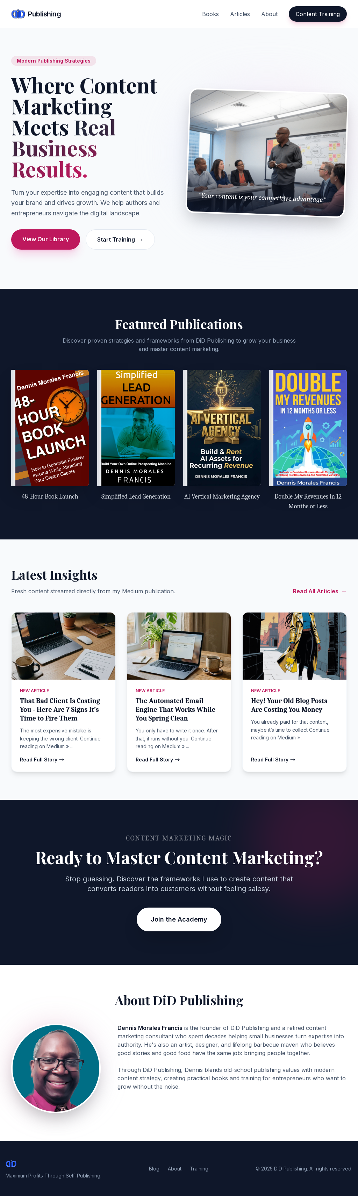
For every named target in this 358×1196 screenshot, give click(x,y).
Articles (240, 13)
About (269, 13)
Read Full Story (42, 759)
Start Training (120, 239)
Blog (154, 1169)
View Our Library (45, 239)
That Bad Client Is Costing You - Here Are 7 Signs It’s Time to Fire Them (60, 709)
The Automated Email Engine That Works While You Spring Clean (175, 709)
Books (210, 13)
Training (199, 1169)
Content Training (318, 13)
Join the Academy (179, 919)
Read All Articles (320, 591)
